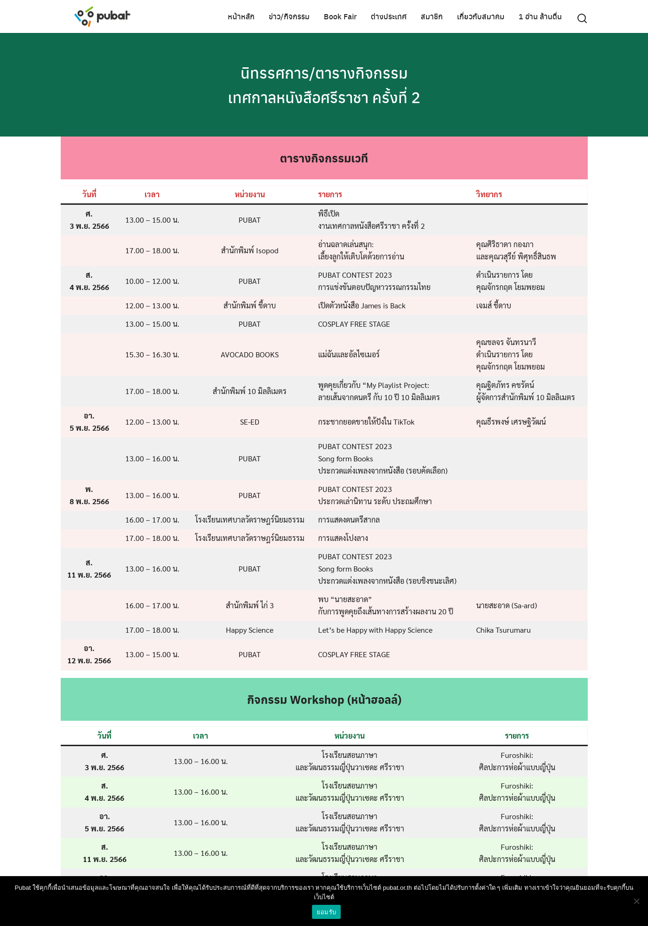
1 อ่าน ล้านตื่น (540, 16)
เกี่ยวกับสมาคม (480, 16)
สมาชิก (432, 16)
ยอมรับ (326, 912)
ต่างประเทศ (389, 16)
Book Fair (340, 16)
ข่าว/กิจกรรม (289, 16)
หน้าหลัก (241, 16)
